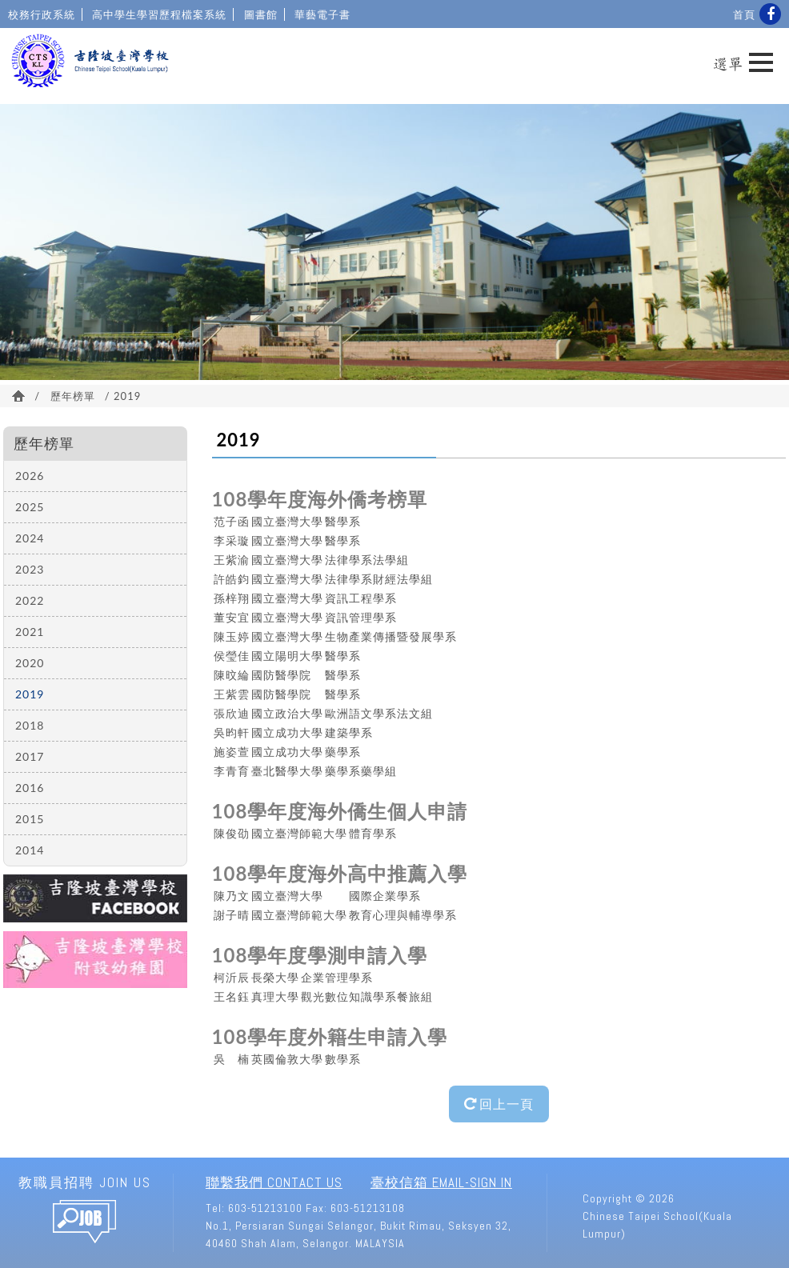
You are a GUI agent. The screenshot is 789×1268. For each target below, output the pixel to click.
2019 (29, 694)
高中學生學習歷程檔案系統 (159, 14)
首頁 (744, 14)
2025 (29, 507)
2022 (29, 600)
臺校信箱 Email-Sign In (441, 1182)
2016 (29, 787)
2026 (29, 475)
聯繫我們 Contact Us (274, 1182)
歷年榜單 (72, 396)
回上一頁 (499, 1103)
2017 (29, 756)
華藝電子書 (322, 14)
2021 (29, 631)
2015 (29, 819)
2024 (29, 538)
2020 (29, 663)
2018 (29, 725)
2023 (29, 569)
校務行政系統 (41, 14)
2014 (29, 850)
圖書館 (261, 14)
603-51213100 (265, 1208)
